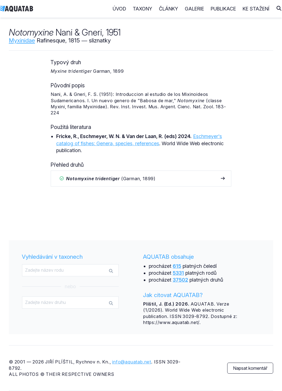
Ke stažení (256, 9)
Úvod (119, 9)
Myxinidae (22, 40)
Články (168, 9)
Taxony (142, 9)
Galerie (194, 9)
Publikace (223, 9)
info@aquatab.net (131, 362)
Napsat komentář (250, 368)
